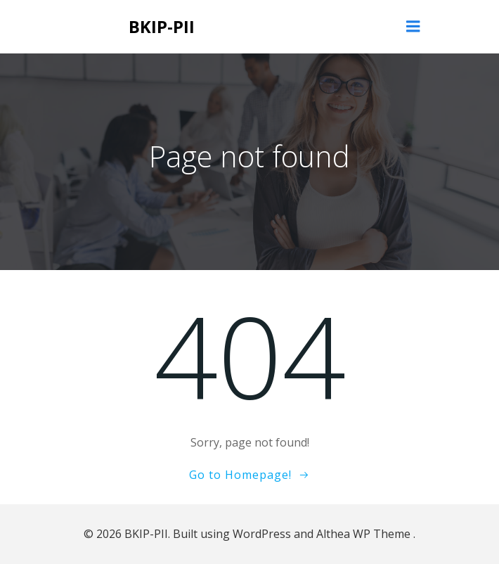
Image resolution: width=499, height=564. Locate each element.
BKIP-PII (162, 26)
